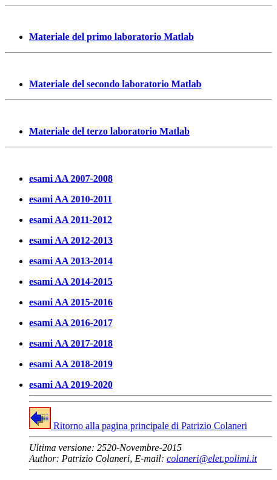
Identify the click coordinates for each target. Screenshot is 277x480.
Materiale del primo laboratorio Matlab (111, 37)
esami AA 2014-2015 (71, 281)
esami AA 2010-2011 (70, 199)
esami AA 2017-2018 (71, 343)
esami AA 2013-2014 (71, 261)
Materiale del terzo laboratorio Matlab (109, 131)
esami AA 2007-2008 (71, 178)
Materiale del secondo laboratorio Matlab (115, 84)
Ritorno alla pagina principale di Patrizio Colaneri (138, 426)
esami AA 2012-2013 (71, 240)
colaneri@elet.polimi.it (212, 458)
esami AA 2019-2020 (71, 384)
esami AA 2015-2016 (71, 302)
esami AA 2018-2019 (71, 364)
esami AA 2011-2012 (70, 220)
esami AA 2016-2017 (71, 323)
